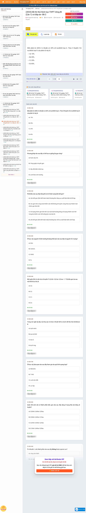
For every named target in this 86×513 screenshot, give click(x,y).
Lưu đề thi (74, 24)
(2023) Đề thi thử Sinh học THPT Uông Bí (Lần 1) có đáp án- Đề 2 (56, 8)
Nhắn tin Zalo (80, 509)
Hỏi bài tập (3, 508)
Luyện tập (45, 34)
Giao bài (74, 17)
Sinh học (37, 8)
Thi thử (58, 34)
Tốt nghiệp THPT (30, 8)
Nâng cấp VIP (54, 470)
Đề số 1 (28, 28)
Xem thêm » (11, 174)
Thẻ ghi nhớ (32, 34)
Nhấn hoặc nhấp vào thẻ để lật (54, 74)
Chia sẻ (74, 14)
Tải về (74, 20)
